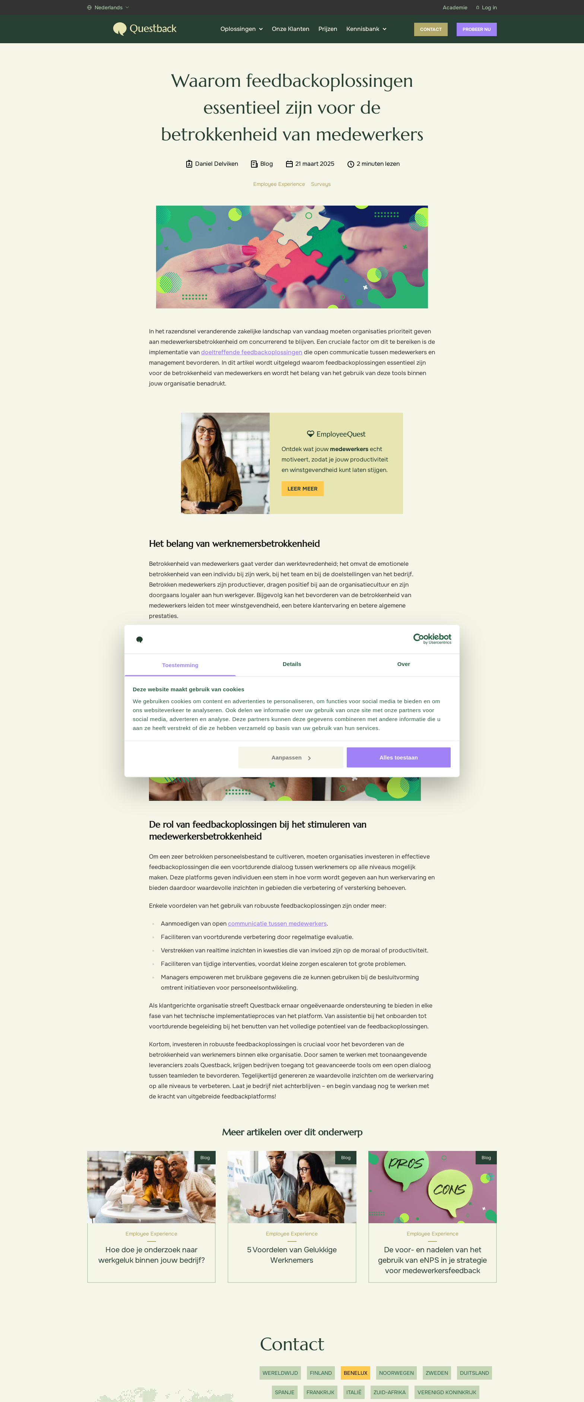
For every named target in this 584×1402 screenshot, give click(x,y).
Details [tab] (292, 663)
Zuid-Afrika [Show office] (390, 1392)
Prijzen (327, 29)
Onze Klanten (291, 29)
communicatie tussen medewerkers (277, 923)
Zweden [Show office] (437, 1373)
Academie (455, 7)
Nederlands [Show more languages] (108, 7)
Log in (486, 7)
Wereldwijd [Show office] (280, 1373)
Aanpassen (291, 757)
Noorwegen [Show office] (396, 1373)
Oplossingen (241, 29)
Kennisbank (366, 29)
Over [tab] (403, 663)
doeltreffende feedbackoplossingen (251, 352)
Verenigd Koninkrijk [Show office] (447, 1392)
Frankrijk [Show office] (320, 1392)
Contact (431, 29)
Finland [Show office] (321, 1373)
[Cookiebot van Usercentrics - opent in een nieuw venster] (418, 639)
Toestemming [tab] (180, 665)
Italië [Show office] (354, 1392)
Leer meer (303, 488)
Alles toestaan (399, 757)
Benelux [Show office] (355, 1373)
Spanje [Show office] (285, 1392)
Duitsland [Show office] (474, 1373)
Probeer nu (477, 29)
